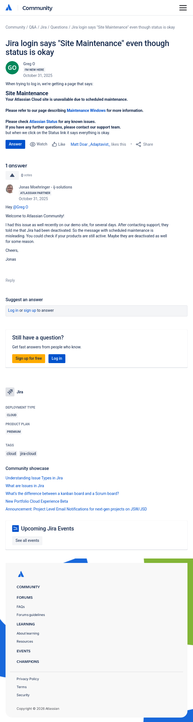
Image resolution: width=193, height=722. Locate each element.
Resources (25, 641)
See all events (27, 540)
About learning (28, 633)
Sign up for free (29, 358)
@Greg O (20, 207)
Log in (13, 310)
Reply (10, 280)
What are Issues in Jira (25, 486)
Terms (22, 687)
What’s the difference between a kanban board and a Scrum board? (62, 493)
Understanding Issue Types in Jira (34, 478)
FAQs (21, 607)
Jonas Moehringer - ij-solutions (45, 187)
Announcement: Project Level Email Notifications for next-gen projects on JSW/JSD (76, 509)
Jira (43, 27)
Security (23, 695)
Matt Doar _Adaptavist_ (90, 144)
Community (37, 8)
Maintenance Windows (86, 110)
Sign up (30, 310)
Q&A (33, 27)
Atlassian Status (43, 121)
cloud (11, 453)
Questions (59, 27)
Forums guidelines (31, 615)
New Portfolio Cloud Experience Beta (37, 501)
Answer (15, 144)
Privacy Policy (28, 679)
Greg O (29, 64)
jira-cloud (28, 453)
